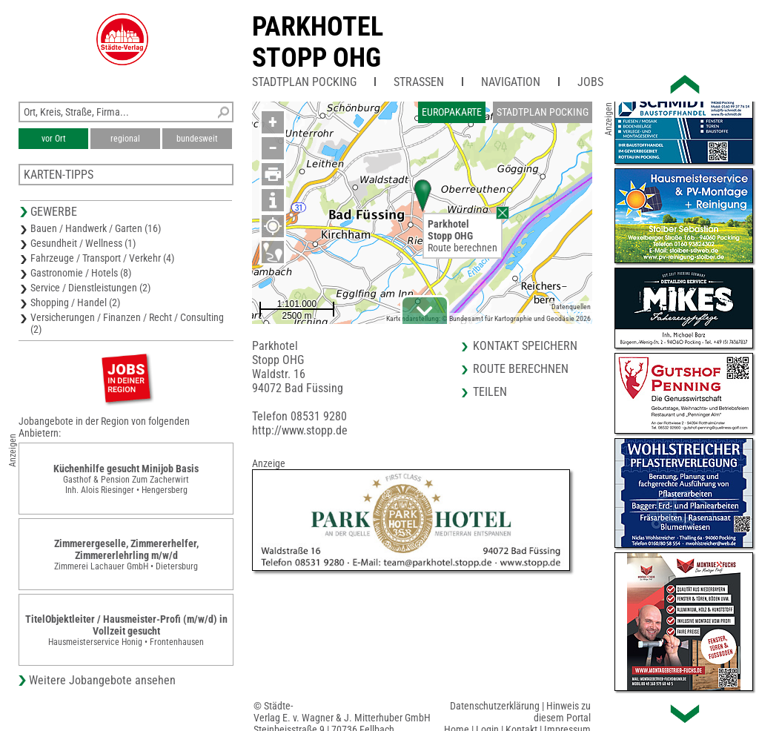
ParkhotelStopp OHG (317, 42)
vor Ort (54, 138)
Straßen (419, 82)
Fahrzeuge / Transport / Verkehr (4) (102, 258)
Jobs (590, 82)
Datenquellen (571, 306)
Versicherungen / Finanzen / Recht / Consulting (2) (127, 323)
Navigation (510, 82)
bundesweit (197, 138)
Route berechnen (462, 248)
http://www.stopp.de (300, 430)
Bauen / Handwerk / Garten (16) (95, 228)
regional (125, 138)
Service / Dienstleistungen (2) (90, 288)
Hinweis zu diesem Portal (562, 712)
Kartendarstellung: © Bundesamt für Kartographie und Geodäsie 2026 (488, 318)
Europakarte (452, 112)
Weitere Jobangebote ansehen (102, 680)
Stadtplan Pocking (304, 82)
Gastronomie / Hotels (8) (80, 273)
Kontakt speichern (525, 346)
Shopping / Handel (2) (75, 302)
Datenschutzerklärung (495, 706)
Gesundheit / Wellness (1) (83, 243)
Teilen (490, 392)
